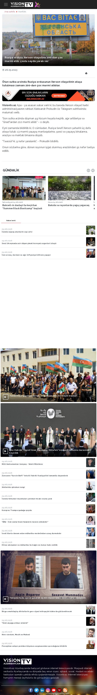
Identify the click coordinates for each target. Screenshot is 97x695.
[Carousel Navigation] (91, 170)
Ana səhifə (10, 12)
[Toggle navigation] (6, 4)
